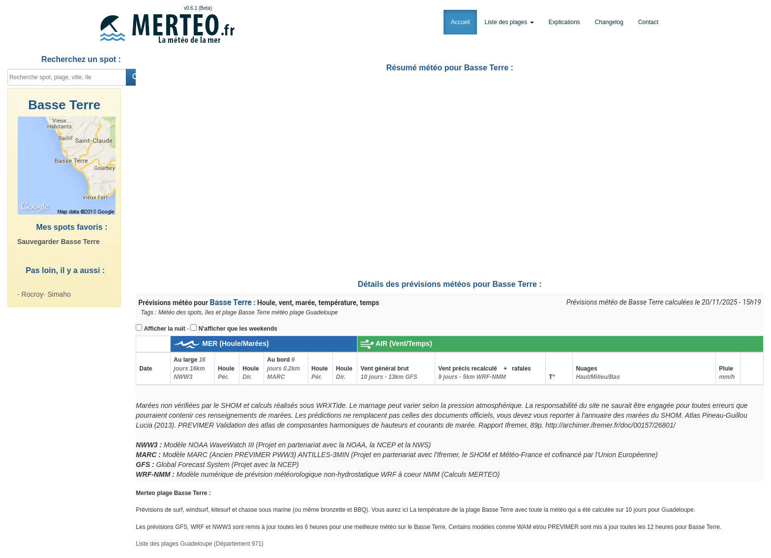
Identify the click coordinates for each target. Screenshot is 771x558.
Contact (648, 22)
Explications (564, 22)
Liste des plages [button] (509, 22)
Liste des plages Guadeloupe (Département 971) (200, 543)
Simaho (58, 294)
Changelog (609, 22)
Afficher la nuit (164, 328)
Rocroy (32, 294)
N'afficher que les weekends (238, 328)
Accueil (460, 22)
